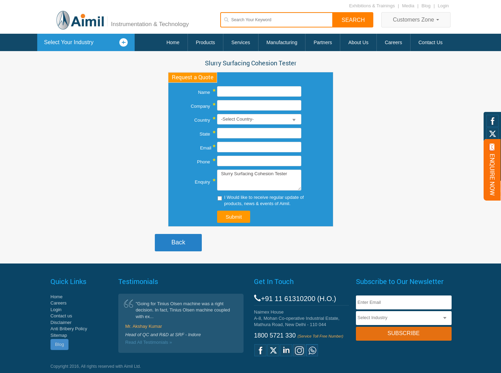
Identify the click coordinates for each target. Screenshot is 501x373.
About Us (358, 42)
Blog (426, 5)
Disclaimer (61, 322)
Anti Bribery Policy (68, 328)
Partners (322, 42)
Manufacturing (282, 42)
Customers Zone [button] (416, 20)
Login (443, 5)
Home (172, 42)
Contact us (61, 315)
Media (409, 5)
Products (205, 42)
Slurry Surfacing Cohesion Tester (259, 180)
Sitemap (58, 335)
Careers (393, 42)
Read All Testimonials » (148, 342)
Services (240, 42)
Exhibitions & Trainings (372, 5)
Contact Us (431, 42)
